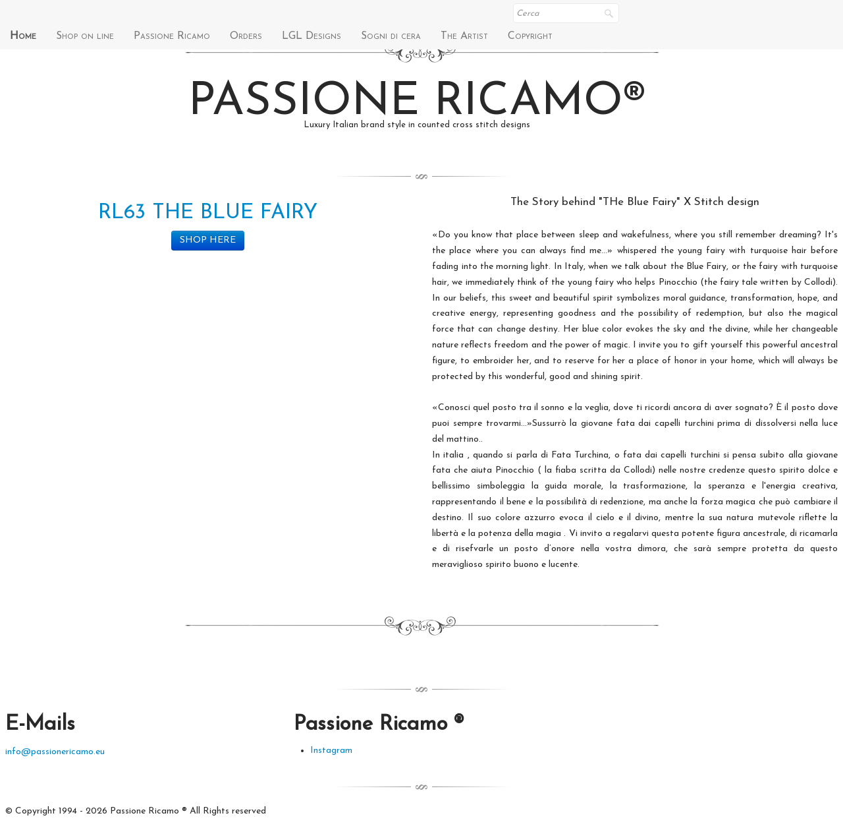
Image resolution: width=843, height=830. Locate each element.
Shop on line (85, 36)
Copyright (530, 36)
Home (23, 36)
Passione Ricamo (172, 36)
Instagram (331, 751)
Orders (246, 36)
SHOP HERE (208, 240)
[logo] (421, 112)
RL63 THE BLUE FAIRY (207, 212)
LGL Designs (311, 36)
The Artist (464, 36)
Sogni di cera (391, 36)
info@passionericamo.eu (55, 752)
